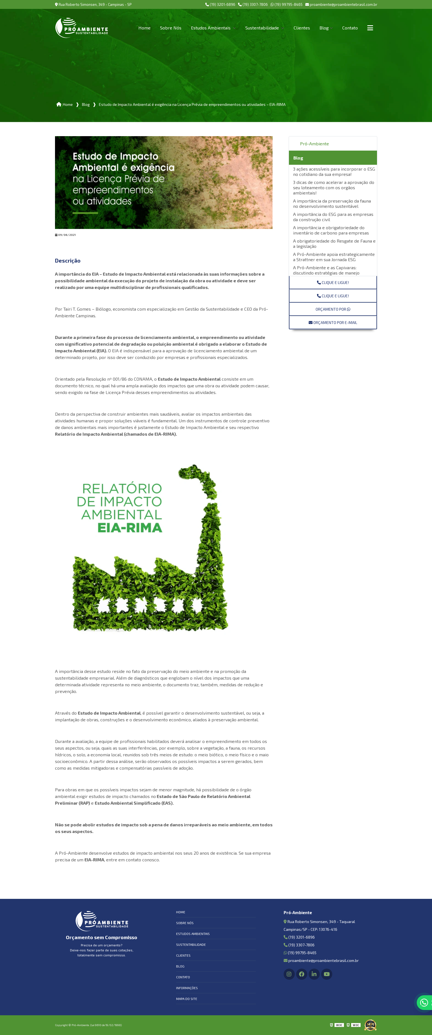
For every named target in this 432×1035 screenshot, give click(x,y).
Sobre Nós (170, 27)
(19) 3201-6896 (220, 4)
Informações (187, 988)
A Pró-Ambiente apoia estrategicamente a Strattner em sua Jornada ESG (334, 256)
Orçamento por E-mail (333, 322)
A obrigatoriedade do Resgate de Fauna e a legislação (334, 243)
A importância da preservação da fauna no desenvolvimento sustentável (332, 203)
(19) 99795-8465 (287, 4)
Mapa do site (186, 999)
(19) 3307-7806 (253, 4)
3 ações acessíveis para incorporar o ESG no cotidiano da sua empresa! (334, 171)
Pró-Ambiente (314, 143)
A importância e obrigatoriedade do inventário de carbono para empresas (331, 230)
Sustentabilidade (262, 27)
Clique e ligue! (333, 282)
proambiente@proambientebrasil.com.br (341, 4)
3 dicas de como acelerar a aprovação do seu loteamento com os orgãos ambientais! (333, 187)
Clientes (302, 27)
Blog (324, 27)
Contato (350, 27)
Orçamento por (333, 309)
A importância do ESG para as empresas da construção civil (333, 216)
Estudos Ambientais (211, 27)
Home (144, 27)
